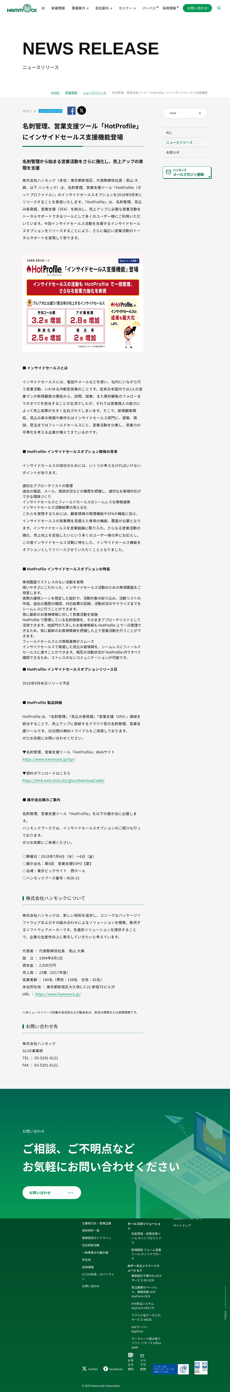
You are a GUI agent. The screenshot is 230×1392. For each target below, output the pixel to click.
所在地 (86, 1248)
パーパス (148, 9)
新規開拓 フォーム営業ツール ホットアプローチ (146, 1242)
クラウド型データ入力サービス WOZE (146, 1305)
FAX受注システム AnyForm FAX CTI (142, 1293)
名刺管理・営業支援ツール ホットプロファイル (146, 1226)
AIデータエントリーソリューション (144, 1256)
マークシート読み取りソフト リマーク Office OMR (146, 1330)
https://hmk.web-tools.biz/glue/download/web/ (64, 780)
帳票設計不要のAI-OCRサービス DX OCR (146, 1266)
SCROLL (225, 1315)
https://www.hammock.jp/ (58, 994)
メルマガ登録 (142, 1355)
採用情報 (168, 9)
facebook (113, 1369)
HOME (55, 92)
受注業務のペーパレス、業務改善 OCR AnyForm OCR (144, 1279)
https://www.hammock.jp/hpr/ (49, 759)
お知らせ (176, 162)
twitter (90, 1369)
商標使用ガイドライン (96, 1226)
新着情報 (58, 9)
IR (44, 9)
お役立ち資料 (131, 1362)
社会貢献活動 (91, 1233)
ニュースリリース (94, 92)
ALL (172, 134)
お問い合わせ (197, 9)
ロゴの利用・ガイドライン (98, 1264)
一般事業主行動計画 (95, 1240)
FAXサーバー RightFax (141, 1317)
